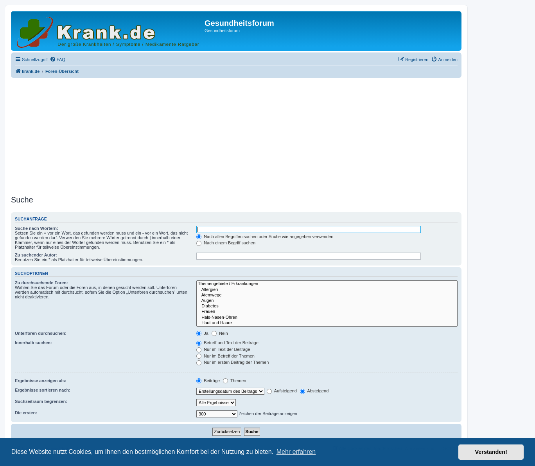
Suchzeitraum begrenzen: (41, 401)
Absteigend (314, 390)
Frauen (327, 311)
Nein (220, 333)
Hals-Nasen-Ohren (327, 317)
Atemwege (327, 295)
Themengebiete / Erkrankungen (327, 284)
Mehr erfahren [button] (296, 451)
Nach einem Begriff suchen (225, 242)
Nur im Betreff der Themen (225, 356)
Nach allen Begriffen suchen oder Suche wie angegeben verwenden (264, 236)
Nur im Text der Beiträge (223, 349)
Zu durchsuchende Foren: (41, 282)
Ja (202, 333)
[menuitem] (57, 59)
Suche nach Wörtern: (36, 228)
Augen (327, 300)
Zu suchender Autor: (36, 255)
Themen (234, 380)
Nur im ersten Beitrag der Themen (232, 362)
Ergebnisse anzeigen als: (40, 380)
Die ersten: (26, 412)
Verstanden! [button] (491, 452)
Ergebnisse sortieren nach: (42, 390)
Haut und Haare (327, 323)
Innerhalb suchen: (33, 342)
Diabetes (327, 306)
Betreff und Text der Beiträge (227, 342)
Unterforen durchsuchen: (40, 333)
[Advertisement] (236, 134)
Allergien (327, 290)
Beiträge (208, 380)
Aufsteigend (282, 390)
